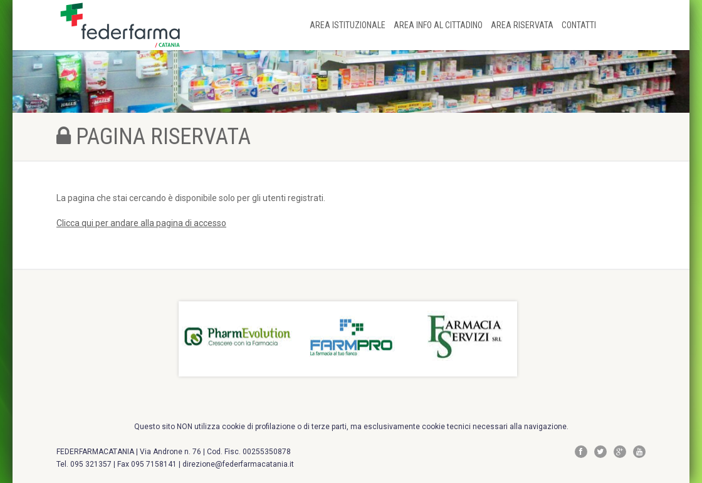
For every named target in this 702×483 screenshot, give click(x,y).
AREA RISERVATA (523, 25)
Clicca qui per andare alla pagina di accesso (141, 223)
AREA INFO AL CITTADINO (439, 25)
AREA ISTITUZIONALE (348, 25)
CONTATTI (579, 25)
